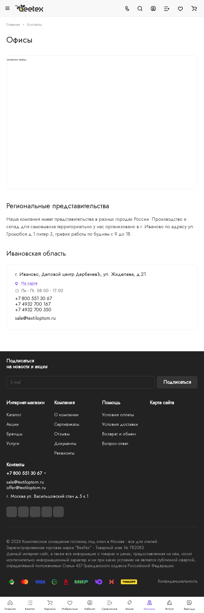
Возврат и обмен (119, 434)
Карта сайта (162, 402)
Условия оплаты (118, 414)
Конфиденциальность (178, 581)
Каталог (13, 414)
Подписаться (177, 382)
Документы (65, 443)
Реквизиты (64, 453)
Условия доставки (120, 424)
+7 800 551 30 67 (33, 298)
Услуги (12, 443)
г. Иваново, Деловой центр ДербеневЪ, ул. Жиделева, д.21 (80, 274)
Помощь (111, 402)
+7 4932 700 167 (32, 304)
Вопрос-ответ (115, 443)
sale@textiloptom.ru (35, 318)
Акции (12, 424)
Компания (64, 402)
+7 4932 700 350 (33, 309)
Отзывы (62, 434)
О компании (66, 414)
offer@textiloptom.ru (26, 487)
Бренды (14, 434)
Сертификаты (66, 424)
